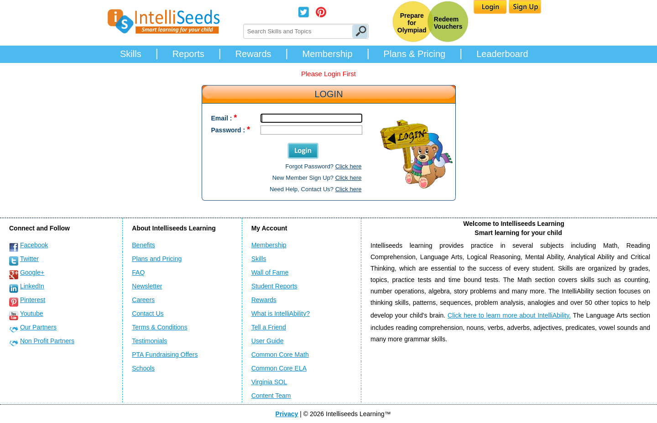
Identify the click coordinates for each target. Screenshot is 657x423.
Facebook (34, 245)
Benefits (143, 245)
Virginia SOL (269, 382)
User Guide (267, 341)
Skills (130, 54)
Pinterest (32, 299)
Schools (143, 368)
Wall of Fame (270, 272)
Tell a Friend (268, 327)
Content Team (271, 395)
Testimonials (149, 341)
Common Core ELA (279, 368)
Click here (348, 166)
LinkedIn (32, 286)
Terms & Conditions (159, 327)
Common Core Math (280, 354)
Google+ (32, 272)
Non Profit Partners (47, 341)
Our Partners (38, 327)
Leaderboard (502, 54)
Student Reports (274, 286)
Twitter (29, 258)
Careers (143, 299)
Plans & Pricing (415, 54)
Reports (188, 54)
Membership (327, 54)
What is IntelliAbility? (280, 313)
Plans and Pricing (157, 258)
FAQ (138, 272)
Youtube (31, 313)
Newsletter (147, 286)
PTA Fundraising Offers (165, 354)
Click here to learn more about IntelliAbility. (509, 315)
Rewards (253, 54)
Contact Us (147, 313)
